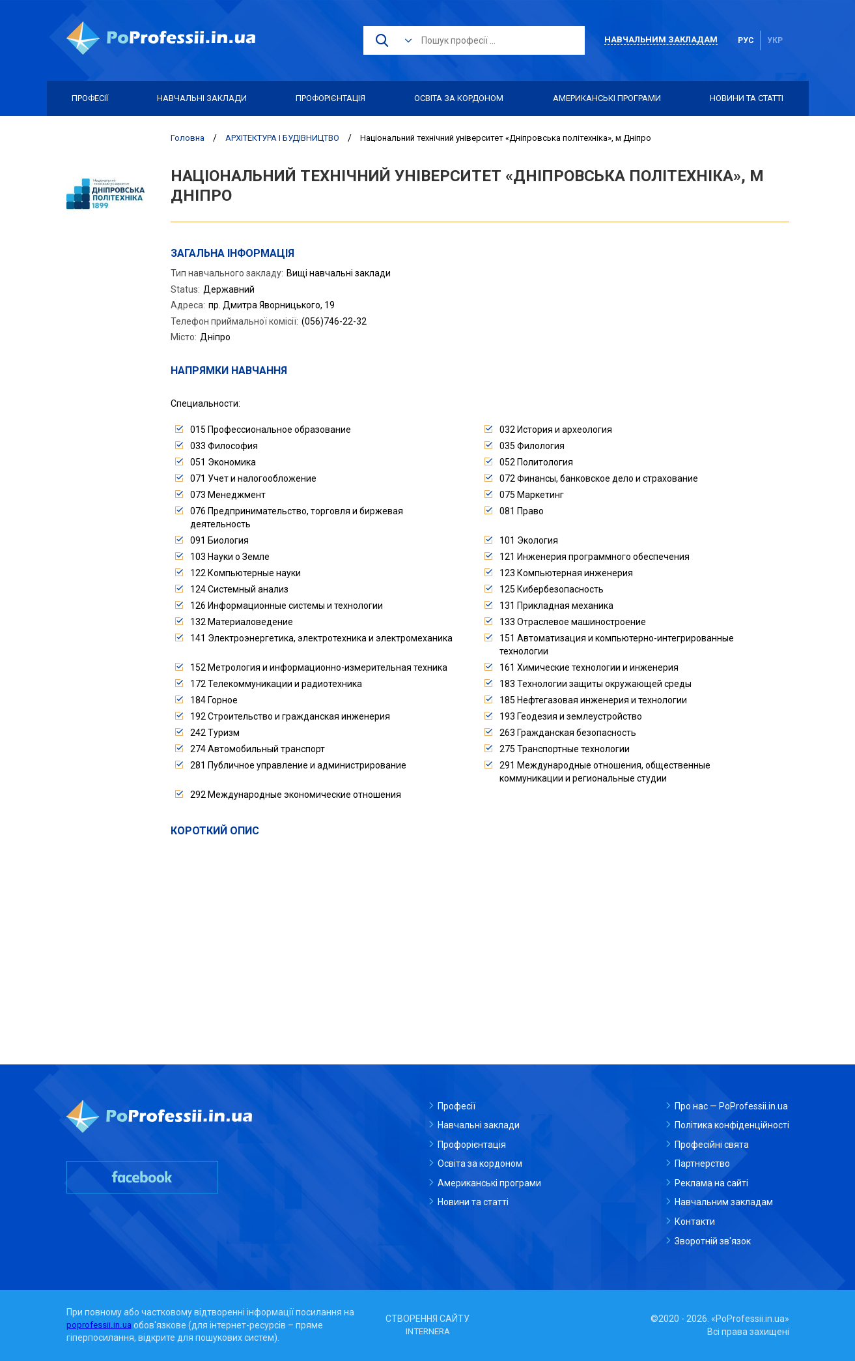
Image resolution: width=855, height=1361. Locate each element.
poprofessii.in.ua (100, 1325)
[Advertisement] (480, 936)
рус (746, 40)
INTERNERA (428, 1331)
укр (775, 40)
